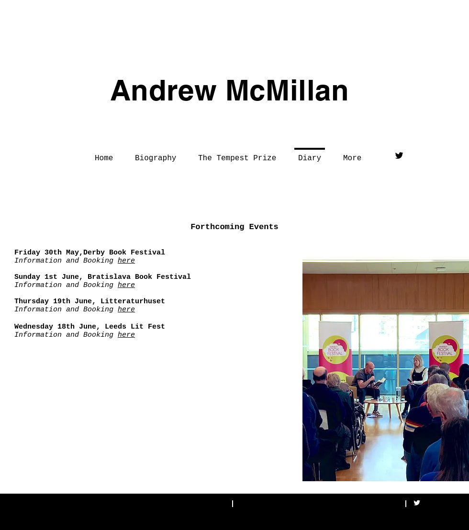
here (126, 261)
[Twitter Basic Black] (399, 155)
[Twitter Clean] (417, 503)
